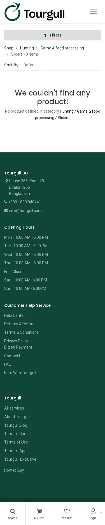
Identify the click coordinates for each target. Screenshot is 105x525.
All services (14, 408)
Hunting (27, 48)
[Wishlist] (67, 514)
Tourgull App (15, 451)
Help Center (14, 315)
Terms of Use (16, 442)
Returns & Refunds (21, 324)
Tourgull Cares (17, 433)
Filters (52, 35)
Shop (8, 48)
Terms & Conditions (21, 332)
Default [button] (31, 65)
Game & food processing (62, 48)
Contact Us (14, 356)
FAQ (7, 364)
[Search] (12, 514)
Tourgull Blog (15, 425)
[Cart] (39, 514)
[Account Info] (93, 514)
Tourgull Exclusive (20, 459)
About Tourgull (17, 416)
